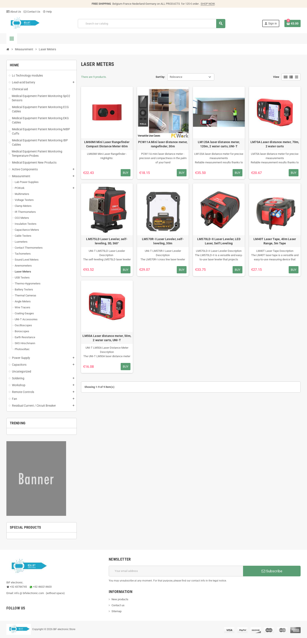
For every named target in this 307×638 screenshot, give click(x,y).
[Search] (151, 23)
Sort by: (160, 76)
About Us (13, 11)
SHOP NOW (208, 3)
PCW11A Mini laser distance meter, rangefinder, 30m (162, 144)
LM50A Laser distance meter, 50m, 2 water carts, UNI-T (107, 338)
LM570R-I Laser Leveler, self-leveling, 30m (163, 241)
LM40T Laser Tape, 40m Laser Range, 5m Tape (274, 241)
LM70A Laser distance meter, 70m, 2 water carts (275, 144)
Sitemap (117, 611)
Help (47, 11)
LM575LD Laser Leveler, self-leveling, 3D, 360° (106, 241)
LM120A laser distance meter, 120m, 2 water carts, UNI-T (219, 144)
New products (120, 599)
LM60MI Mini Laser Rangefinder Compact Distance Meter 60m (106, 144)
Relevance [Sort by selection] (176, 76)
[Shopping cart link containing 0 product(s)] (292, 23)
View (276, 76)
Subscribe (272, 571)
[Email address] (176, 571)
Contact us (118, 605)
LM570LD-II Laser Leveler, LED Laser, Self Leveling (218, 241)
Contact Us (32, 11)
